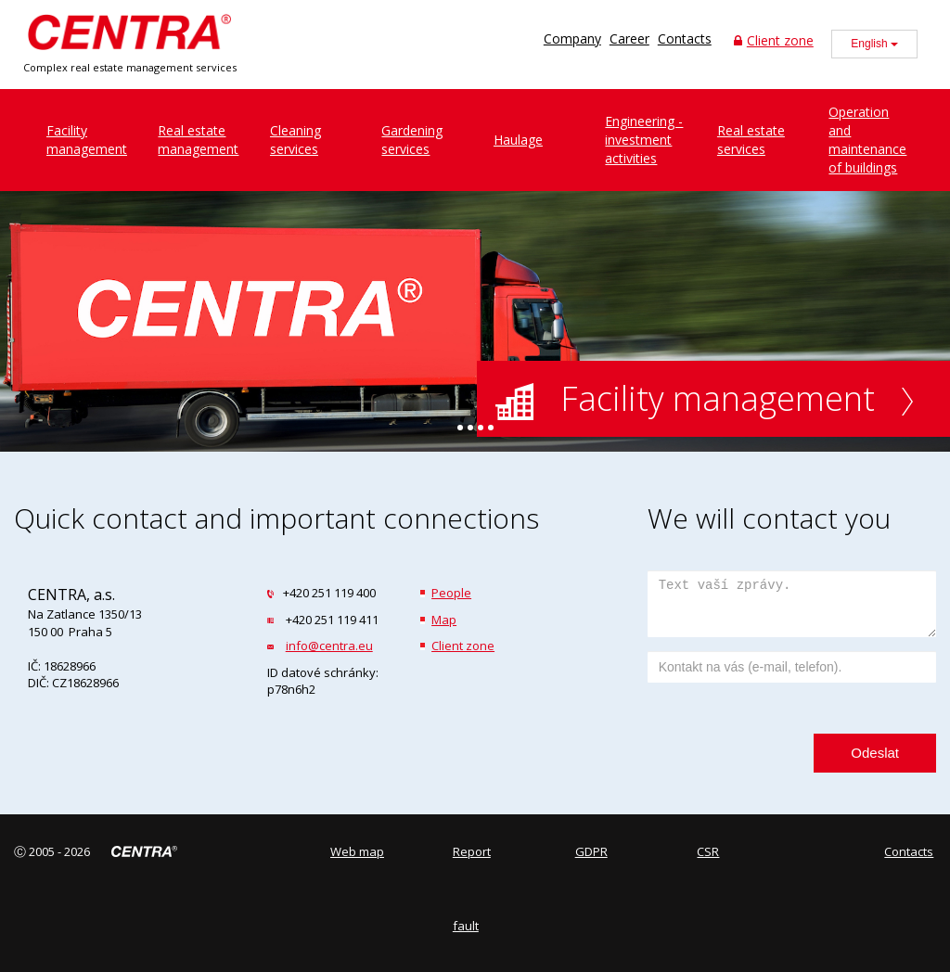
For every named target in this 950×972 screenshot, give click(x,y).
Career (629, 38)
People (451, 592)
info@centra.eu (329, 645)
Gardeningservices (412, 140)
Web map (357, 851)
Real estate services (751, 140)
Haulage (518, 139)
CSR (708, 851)
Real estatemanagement (198, 140)
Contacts (685, 38)
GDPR (591, 851)
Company (572, 38)
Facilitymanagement (86, 140)
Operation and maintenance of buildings (867, 139)
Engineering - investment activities (644, 139)
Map (443, 619)
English (874, 43)
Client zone (774, 40)
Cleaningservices (295, 140)
